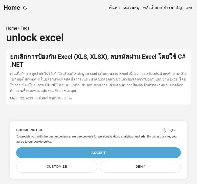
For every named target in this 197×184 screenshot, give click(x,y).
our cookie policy (39, 141)
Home (12, 7)
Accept (98, 153)
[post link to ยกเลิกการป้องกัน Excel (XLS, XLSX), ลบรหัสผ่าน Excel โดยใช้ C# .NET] (98, 77)
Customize (57, 166)
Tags (25, 28)
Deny (140, 166)
